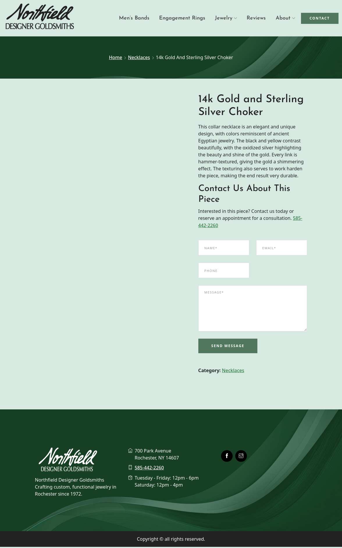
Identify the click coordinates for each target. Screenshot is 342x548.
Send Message (228, 346)
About (283, 18)
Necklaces (139, 57)
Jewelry (226, 18)
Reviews (257, 18)
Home (115, 57)
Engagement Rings (186, 18)
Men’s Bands (140, 18)
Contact (320, 18)
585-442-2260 (149, 469)
